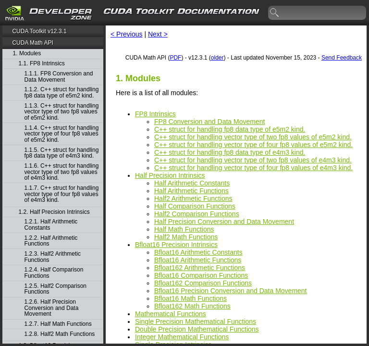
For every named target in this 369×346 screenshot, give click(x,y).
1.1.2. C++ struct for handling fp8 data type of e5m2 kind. (62, 92)
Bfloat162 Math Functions (192, 306)
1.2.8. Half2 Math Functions (60, 334)
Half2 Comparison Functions (196, 214)
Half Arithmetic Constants (192, 183)
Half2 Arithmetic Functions (193, 198)
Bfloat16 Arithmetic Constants (198, 252)
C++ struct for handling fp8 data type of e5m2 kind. (229, 129)
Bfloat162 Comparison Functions (203, 283)
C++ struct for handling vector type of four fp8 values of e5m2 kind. (253, 144)
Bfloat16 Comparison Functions (201, 275)
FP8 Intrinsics (155, 114)
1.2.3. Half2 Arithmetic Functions (53, 257)
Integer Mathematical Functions (182, 337)
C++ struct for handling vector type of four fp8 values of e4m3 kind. (253, 168)
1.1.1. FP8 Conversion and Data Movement (59, 77)
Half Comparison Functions (194, 206)
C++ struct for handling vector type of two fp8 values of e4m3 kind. (253, 160)
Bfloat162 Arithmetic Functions (199, 268)
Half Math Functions (184, 229)
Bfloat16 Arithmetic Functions (197, 260)
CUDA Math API (32, 42)
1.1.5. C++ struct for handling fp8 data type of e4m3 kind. (62, 153)
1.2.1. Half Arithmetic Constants (51, 225)
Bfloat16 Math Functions (190, 298)
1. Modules (27, 53)
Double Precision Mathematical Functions (197, 329)
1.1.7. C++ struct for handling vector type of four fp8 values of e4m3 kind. (62, 194)
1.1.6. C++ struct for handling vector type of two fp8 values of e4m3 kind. (62, 172)
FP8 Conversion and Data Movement (209, 121)
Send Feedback (341, 57)
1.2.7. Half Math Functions (58, 324)
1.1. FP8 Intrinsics (42, 64)
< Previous (127, 34)
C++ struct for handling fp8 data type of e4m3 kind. (229, 152)
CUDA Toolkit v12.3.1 (39, 31)
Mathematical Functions (170, 314)
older (217, 57)
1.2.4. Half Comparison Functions (54, 273)
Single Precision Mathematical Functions (195, 321)
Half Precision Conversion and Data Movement (224, 221)
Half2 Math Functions (186, 237)
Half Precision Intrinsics (170, 175)
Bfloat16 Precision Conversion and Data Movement (230, 291)
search (275, 13)
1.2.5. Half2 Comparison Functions (55, 289)
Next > (158, 34)
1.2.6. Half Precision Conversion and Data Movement (52, 308)
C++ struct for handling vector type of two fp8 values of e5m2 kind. (253, 137)
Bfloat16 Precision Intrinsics (176, 244)
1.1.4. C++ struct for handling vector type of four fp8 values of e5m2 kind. (62, 134)
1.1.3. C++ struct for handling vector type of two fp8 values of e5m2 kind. (62, 112)
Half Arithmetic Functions (191, 191)
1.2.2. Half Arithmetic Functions (51, 241)
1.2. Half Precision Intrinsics (54, 212)
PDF (175, 57)
